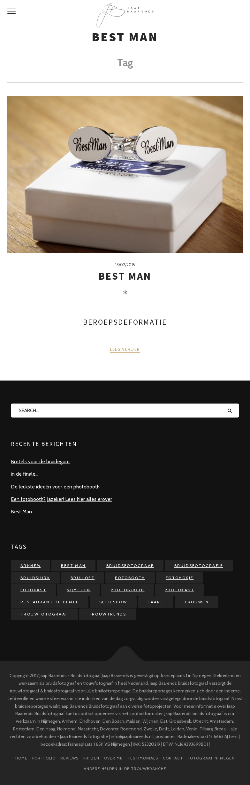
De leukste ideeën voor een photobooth (55, 487)
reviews (69, 758)
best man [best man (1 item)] (73, 565)
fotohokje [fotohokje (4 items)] (180, 577)
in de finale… (24, 474)
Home (21, 758)
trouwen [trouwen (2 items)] (196, 602)
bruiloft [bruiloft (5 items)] (83, 577)
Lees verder (125, 349)
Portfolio (44, 758)
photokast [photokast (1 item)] (179, 589)
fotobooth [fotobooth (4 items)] (130, 577)
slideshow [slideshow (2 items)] (113, 602)
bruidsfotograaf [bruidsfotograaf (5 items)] (130, 565)
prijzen (91, 758)
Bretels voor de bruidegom (40, 461)
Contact (173, 758)
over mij (113, 758)
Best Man (125, 276)
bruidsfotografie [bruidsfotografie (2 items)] (198, 565)
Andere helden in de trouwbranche (125, 768)
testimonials (142, 758)
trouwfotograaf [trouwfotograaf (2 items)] (44, 614)
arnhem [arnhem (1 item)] (30, 565)
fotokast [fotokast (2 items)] (33, 589)
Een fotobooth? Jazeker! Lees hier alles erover (61, 499)
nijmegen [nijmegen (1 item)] (78, 589)
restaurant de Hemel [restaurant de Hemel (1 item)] (49, 602)
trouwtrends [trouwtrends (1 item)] (107, 614)
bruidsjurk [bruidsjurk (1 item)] (35, 577)
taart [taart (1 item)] (156, 602)
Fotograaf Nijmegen (211, 758)
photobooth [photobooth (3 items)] (127, 589)
